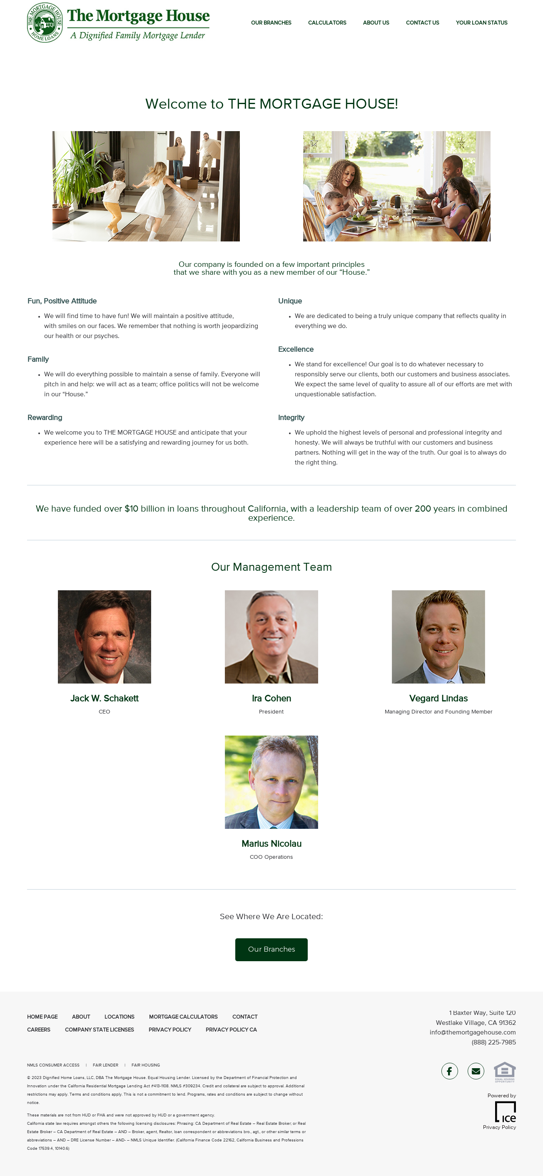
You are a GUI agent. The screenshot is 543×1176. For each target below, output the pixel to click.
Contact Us (422, 23)
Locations (120, 1017)
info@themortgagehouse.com (473, 1032)
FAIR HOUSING (146, 1065)
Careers (38, 1030)
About (81, 1017)
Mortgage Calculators (183, 1017)
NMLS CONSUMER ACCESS (53, 1065)
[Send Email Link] (476, 1073)
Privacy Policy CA (231, 1030)
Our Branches (271, 23)
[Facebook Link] (449, 1073)
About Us (376, 23)
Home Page (42, 1017)
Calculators (327, 23)
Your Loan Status (482, 23)
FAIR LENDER (105, 1065)
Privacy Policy (170, 1030)
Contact (244, 1017)
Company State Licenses (99, 1030)
